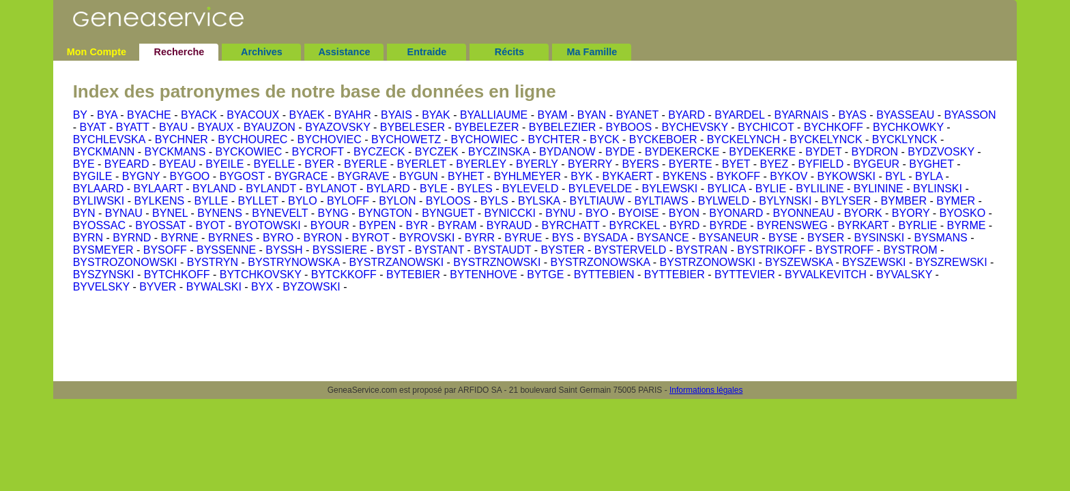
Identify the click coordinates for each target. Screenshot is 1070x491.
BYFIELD (821, 164)
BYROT (371, 237)
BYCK (605, 139)
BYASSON (970, 115)
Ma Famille (592, 51)
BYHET (466, 176)
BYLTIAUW (597, 201)
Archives (262, 51)
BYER (319, 164)
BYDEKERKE (762, 152)
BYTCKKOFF (344, 274)
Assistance (344, 51)
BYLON (397, 201)
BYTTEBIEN (604, 274)
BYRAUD (509, 225)
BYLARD (388, 188)
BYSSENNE (226, 250)
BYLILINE (819, 188)
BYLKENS (159, 201)
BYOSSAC (99, 225)
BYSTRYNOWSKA (293, 262)
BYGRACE (301, 176)
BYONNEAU (804, 213)
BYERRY (590, 164)
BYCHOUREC (252, 139)
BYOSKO (963, 213)
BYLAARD (98, 188)
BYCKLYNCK (905, 139)
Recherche (179, 51)
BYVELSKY (101, 287)
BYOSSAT (160, 225)
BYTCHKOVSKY (261, 274)
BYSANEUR (729, 237)
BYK (581, 176)
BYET (736, 164)
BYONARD (736, 213)
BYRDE (728, 225)
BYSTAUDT (502, 250)
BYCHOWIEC (484, 139)
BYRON (322, 237)
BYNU (560, 213)
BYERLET (421, 164)
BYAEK (306, 115)
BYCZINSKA (499, 152)
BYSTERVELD (630, 250)
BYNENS (219, 213)
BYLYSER (846, 201)
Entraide (427, 51)
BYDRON (875, 152)
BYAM (552, 115)
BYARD (686, 115)
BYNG (333, 213)
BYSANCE (663, 237)
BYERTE (690, 164)
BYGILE (93, 176)
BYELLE (274, 164)
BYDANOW (567, 152)
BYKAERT (628, 176)
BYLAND (214, 188)
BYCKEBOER (663, 139)
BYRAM (457, 225)
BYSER (825, 237)
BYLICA (727, 188)
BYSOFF (165, 250)
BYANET (637, 115)
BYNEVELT (280, 213)
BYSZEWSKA (799, 262)
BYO (597, 213)
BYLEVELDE (600, 188)
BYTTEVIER (744, 274)
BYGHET (931, 164)
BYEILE (224, 164)
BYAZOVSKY (337, 127)
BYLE (434, 188)
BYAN (591, 115)
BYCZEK (437, 152)
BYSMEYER (103, 250)
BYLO (302, 201)
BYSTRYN (212, 262)
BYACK (199, 115)
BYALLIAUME (493, 115)
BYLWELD (723, 201)
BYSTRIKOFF (771, 250)
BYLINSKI (937, 188)
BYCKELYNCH (743, 139)
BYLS (494, 201)
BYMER (955, 201)
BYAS (852, 115)
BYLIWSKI (99, 201)
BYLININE (878, 188)
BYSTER (562, 250)
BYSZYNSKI (103, 274)
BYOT (210, 225)
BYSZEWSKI (874, 262)
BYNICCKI (510, 213)
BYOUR (329, 225)
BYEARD (126, 164)
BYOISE (638, 213)
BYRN (88, 237)
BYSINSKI (879, 237)
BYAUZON (269, 127)
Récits (509, 51)
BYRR (480, 237)
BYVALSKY (904, 274)
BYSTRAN (701, 250)
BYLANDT (271, 188)
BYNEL (170, 213)
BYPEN (377, 225)
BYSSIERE (340, 250)
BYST (391, 250)
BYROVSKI (427, 237)
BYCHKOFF (833, 127)
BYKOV (788, 176)
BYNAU (124, 213)
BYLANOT (331, 188)
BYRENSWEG (792, 225)
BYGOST (242, 176)
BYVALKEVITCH (826, 274)
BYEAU (177, 164)
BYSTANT (439, 250)
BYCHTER (553, 139)
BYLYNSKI (785, 201)
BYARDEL (739, 115)
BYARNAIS (801, 115)
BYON (684, 213)
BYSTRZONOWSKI (707, 262)
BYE (84, 164)
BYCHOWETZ (406, 139)
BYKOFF (738, 176)
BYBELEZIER (562, 127)
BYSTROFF (844, 250)
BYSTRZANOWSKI (396, 262)
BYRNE (180, 237)
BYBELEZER (486, 127)
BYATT (132, 127)
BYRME (966, 225)
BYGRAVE (364, 176)
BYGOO (190, 176)
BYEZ (774, 164)
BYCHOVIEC (330, 139)
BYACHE (149, 115)
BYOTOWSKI (268, 225)
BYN (84, 213)
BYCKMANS (175, 152)
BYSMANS (941, 237)
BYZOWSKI (311, 287)
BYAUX (215, 127)
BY (80, 115)
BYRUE (523, 237)
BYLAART (158, 188)
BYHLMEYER (527, 176)
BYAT (92, 127)
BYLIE (770, 188)
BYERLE (365, 164)
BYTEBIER (413, 274)
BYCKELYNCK (826, 139)
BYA (107, 115)
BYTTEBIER (674, 274)
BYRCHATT (571, 225)
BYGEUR (876, 164)
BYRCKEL (634, 225)
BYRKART (862, 225)
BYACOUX (253, 115)
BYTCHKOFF (177, 274)
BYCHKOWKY (908, 127)
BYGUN (418, 176)
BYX (262, 287)
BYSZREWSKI (951, 262)
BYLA (928, 176)
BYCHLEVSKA (109, 139)
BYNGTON (385, 213)
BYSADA (605, 237)
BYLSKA (539, 201)
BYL (895, 176)
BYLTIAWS (661, 201)
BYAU (173, 127)
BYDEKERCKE (682, 152)
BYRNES (230, 237)
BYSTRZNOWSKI (496, 262)
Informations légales (705, 390)
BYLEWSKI (669, 188)
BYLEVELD (530, 188)
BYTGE (545, 274)
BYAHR (352, 115)
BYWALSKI (214, 287)
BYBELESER (412, 127)
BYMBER (903, 201)
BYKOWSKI (847, 176)
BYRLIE (917, 225)
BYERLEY (481, 164)
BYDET (823, 152)
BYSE (783, 237)
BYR (416, 225)
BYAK (436, 115)
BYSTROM (910, 250)
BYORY (910, 213)
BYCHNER (181, 139)
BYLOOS (448, 201)
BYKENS (685, 176)
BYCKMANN (104, 152)
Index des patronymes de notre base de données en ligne (314, 91)
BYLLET (257, 201)
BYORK (863, 213)
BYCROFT (318, 152)
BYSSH (283, 250)
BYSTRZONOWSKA (600, 262)
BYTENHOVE (483, 274)
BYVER (157, 287)
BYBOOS (629, 127)
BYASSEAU (905, 115)
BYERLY (537, 164)
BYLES (475, 188)
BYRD (684, 225)
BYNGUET (448, 213)
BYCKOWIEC (249, 152)
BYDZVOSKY (941, 152)
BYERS (640, 164)
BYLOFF (348, 201)
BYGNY (141, 176)
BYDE (620, 152)
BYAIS (396, 115)
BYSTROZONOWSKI (125, 262)
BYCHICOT (766, 127)
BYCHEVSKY (694, 127)
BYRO (278, 237)
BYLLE (211, 201)
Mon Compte (96, 51)
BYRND (132, 237)
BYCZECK (379, 152)
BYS (563, 237)
